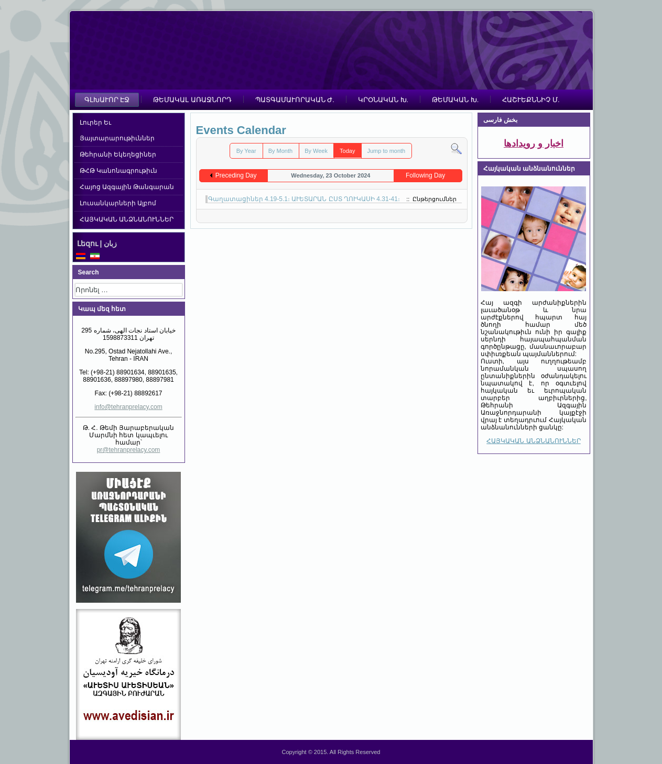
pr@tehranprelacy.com (128, 449)
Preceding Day (236, 175)
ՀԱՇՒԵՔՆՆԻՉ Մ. (530, 100)
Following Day (425, 175)
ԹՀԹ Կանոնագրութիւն (118, 170)
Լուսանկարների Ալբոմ (118, 203)
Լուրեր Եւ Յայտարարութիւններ (117, 130)
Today (347, 151)
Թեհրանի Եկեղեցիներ (118, 154)
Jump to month (386, 151)
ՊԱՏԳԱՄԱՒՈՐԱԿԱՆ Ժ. (294, 100)
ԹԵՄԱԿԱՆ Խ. (455, 100)
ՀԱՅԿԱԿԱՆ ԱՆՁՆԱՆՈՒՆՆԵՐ (126, 219)
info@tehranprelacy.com (128, 407)
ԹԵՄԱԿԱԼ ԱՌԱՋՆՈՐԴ (192, 100)
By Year (246, 151)
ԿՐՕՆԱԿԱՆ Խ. (383, 100)
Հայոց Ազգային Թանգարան (127, 187)
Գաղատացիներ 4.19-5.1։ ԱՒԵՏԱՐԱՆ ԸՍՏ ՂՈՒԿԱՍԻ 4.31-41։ (304, 199)
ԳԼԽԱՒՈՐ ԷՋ (107, 100)
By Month (280, 151)
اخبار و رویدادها (533, 143)
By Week (316, 151)
